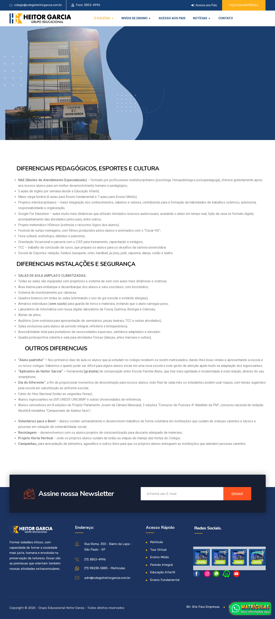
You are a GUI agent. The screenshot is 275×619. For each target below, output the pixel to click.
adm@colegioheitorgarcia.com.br (107, 578)
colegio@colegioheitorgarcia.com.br (38, 5)
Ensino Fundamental (164, 580)
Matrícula (156, 542)
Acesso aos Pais (204, 5)
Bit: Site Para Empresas (203, 607)
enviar (237, 494)
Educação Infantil (162, 572)
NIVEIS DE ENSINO (134, 18)
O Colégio (102, 18)
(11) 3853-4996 (95, 559)
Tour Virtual (158, 550)
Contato (225, 18)
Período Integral (161, 565)
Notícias (200, 18)
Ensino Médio (159, 557)
